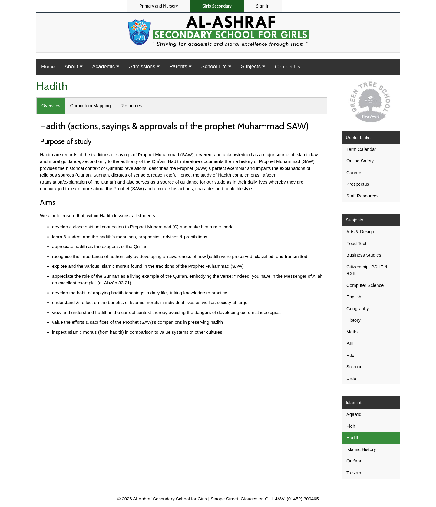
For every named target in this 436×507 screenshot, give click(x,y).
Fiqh (350, 426)
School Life (216, 66)
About (73, 66)
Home (48, 67)
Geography (357, 308)
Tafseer (353, 472)
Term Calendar (361, 149)
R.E (350, 355)
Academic (105, 66)
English (353, 296)
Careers (354, 172)
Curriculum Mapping (90, 105)
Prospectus (357, 184)
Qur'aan (354, 460)
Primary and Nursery (159, 6)
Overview (51, 105)
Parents (181, 66)
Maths (352, 331)
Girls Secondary (217, 6)
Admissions (144, 66)
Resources (131, 105)
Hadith (352, 437)
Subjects (253, 66)
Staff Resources (362, 195)
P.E (349, 343)
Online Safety (360, 160)
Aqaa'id (354, 414)
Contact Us (287, 67)
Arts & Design (360, 231)
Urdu (351, 378)
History (353, 320)
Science (354, 366)
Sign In (262, 6)
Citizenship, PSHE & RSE (367, 270)
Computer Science (365, 285)
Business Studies (363, 254)
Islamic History (361, 449)
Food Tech (357, 243)
